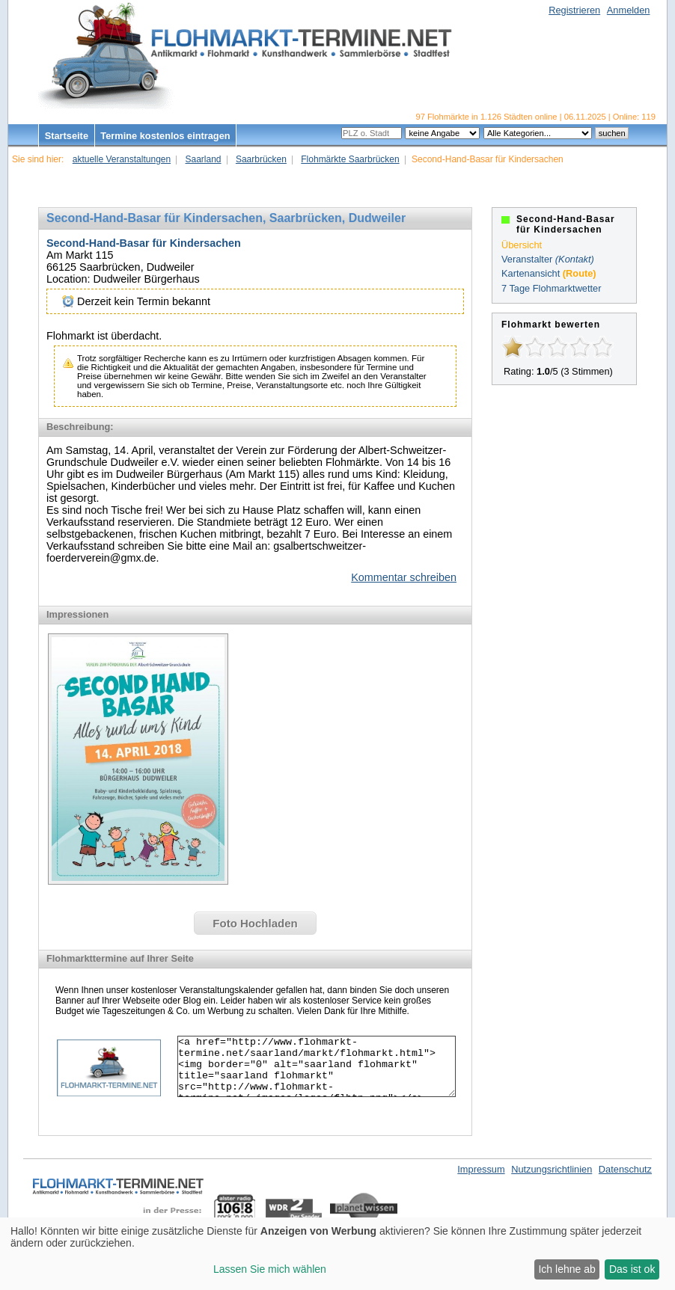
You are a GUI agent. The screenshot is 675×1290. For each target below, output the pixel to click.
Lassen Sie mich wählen (269, 1269)
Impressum (480, 1169)
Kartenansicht (530, 273)
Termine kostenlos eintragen (165, 135)
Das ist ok (632, 1269)
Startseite (66, 135)
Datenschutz (625, 1169)
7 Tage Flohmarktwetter (551, 288)
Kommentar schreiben (403, 577)
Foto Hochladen (255, 923)
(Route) (579, 273)
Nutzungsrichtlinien (551, 1169)
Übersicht (521, 245)
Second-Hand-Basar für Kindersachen (143, 243)
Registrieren (574, 10)
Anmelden (628, 10)
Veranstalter (526, 259)
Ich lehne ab (566, 1269)
